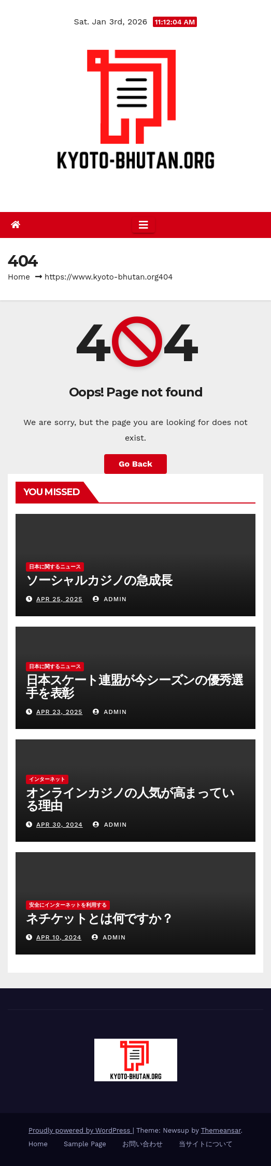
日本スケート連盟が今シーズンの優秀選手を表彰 (134, 686)
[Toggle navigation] (143, 225)
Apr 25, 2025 (59, 599)
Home (19, 277)
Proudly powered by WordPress (80, 1130)
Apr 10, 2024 (58, 937)
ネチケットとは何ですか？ (99, 918)
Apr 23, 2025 (59, 712)
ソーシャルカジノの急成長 (99, 580)
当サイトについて (207, 1144)
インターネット (47, 779)
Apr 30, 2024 (59, 824)
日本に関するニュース (55, 566)
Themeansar (221, 1130)
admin (110, 599)
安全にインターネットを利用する (68, 905)
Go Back (135, 464)
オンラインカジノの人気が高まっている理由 (130, 799)
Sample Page (85, 1144)
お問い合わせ (142, 1144)
